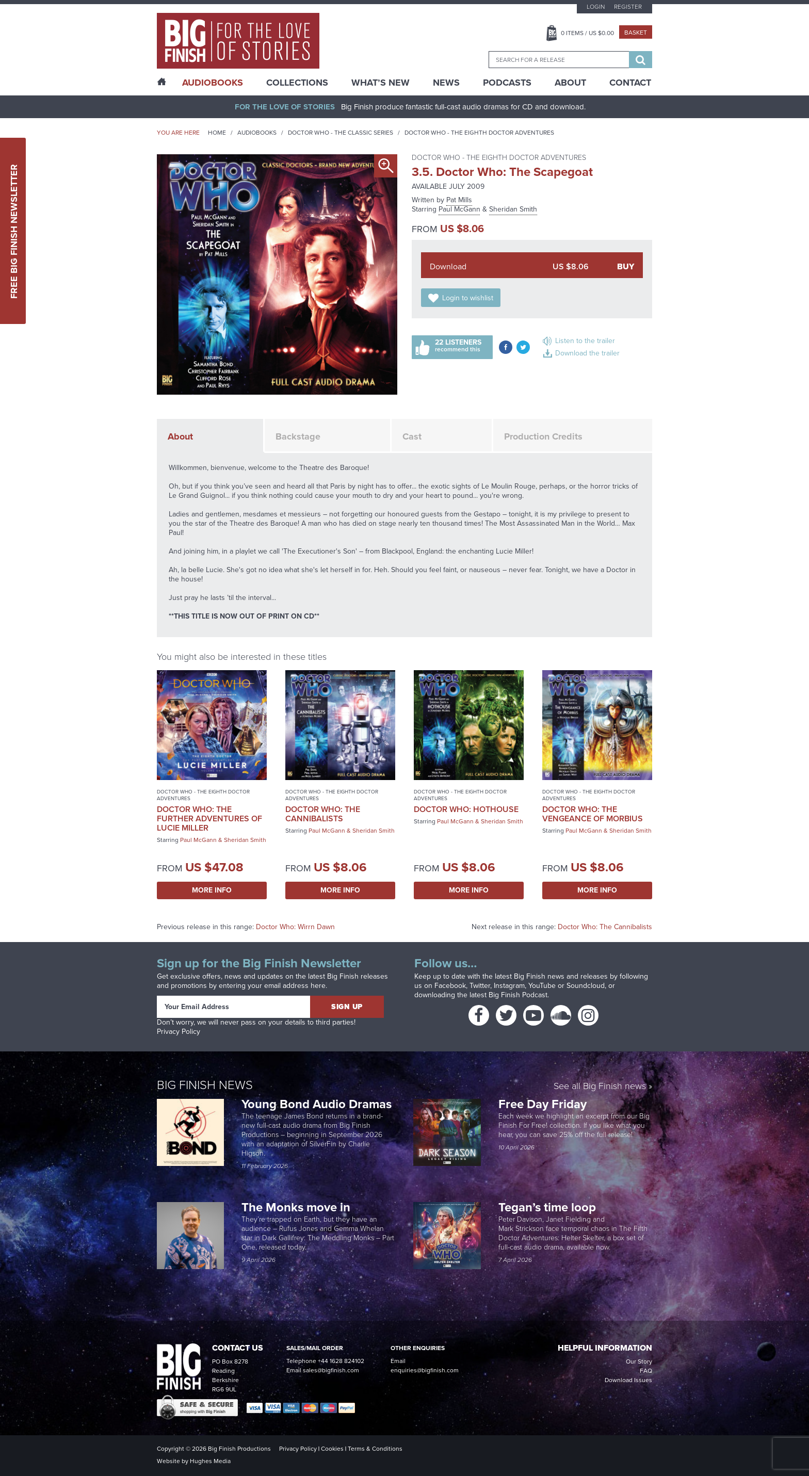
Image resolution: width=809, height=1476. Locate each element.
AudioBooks (212, 82)
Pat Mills (459, 199)
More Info (212, 890)
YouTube (542, 985)
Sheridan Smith (513, 209)
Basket (635, 32)
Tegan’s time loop (548, 1207)
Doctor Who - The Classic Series (340, 132)
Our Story (639, 1361)
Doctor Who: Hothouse (466, 809)
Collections (297, 82)
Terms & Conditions (375, 1448)
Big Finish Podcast (518, 995)
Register (628, 7)
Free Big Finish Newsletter (14, 231)
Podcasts (507, 82)
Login (596, 7)
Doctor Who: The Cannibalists (322, 813)
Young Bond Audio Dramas (318, 1104)
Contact (630, 82)
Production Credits (543, 436)
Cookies (332, 1448)
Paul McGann (459, 209)
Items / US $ (587, 33)
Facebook (450, 985)
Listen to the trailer (585, 340)
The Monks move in (295, 1207)
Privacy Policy (178, 1031)
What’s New (380, 82)
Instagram (509, 985)
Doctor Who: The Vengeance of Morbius (592, 813)
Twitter (480, 985)
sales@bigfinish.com (331, 1370)
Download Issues (628, 1380)
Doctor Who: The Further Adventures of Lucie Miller (209, 818)
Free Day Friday (542, 1104)
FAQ (646, 1370)
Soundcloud (586, 985)
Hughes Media (210, 1461)
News (446, 82)
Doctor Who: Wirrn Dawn (295, 926)
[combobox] (559, 59)
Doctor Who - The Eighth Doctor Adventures (479, 132)
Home (217, 132)
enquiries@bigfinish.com (425, 1370)
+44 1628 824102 (341, 1361)
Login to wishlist (467, 298)
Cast (412, 436)
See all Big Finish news (600, 1087)
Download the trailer (587, 353)
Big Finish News (205, 1085)
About (570, 82)
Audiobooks (257, 132)
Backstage (298, 436)
